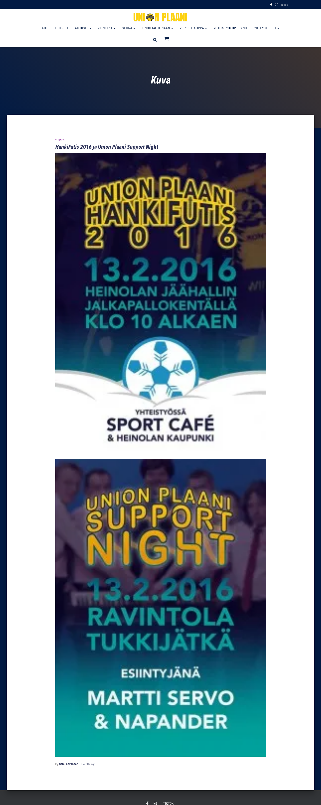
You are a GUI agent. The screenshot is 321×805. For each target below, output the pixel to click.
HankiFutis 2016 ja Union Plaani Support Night (106, 147)
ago (87, 764)
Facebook (271, 5)
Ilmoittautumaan (157, 28)
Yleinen (59, 140)
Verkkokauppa (193, 28)
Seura (128, 28)
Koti (45, 28)
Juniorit (106, 28)
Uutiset (61, 28)
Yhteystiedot (266, 28)
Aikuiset (83, 28)
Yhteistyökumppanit (230, 28)
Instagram (276, 5)
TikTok (284, 4)
